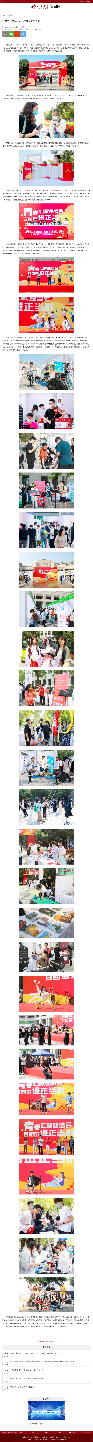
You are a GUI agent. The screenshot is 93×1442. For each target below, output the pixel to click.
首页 (3, 15)
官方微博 (86, 1432)
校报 (33, 1432)
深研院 (15, 1432)
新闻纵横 (9, 15)
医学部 (10, 1432)
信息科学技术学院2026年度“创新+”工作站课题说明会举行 (27, 1378)
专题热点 (46, 1399)
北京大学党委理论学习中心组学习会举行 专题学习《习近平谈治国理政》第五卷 (34, 1353)
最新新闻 (46, 1347)
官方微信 (73, 1432)
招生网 (21, 1432)
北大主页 (81, 1)
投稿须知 (29, 1439)
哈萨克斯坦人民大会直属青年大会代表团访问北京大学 (26, 1370)
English (88, 1)
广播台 (59, 1432)
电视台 (46, 1432)
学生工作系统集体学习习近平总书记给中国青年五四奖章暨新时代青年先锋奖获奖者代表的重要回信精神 (42, 1361)
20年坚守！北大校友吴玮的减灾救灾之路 (22, 1387)
